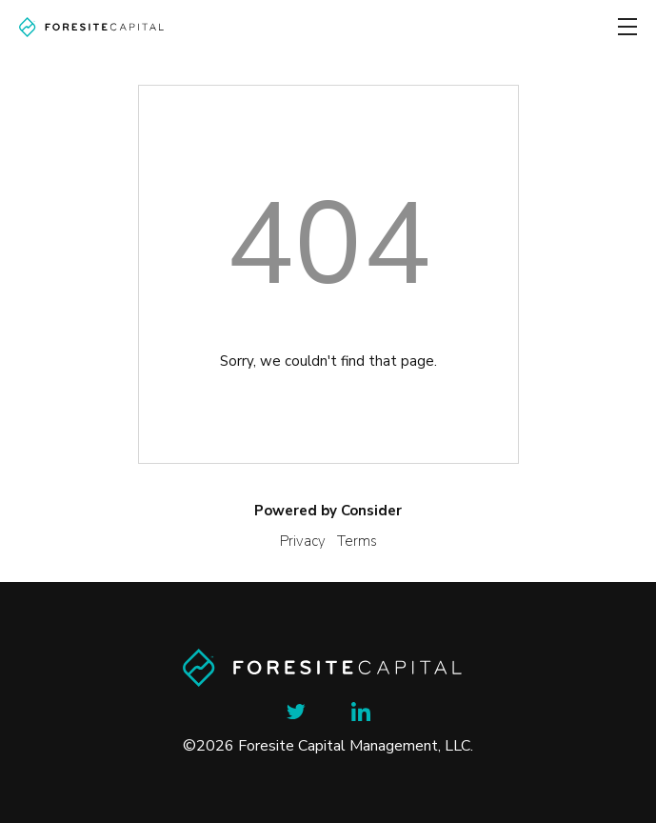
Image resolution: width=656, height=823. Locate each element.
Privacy (303, 541)
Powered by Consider (328, 510)
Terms (357, 541)
